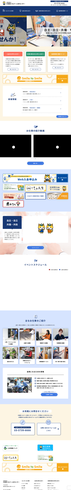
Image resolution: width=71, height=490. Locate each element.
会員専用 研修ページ (63, 9)
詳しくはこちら (13, 66)
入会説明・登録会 (49, 388)
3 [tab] (35, 150)
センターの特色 (26, 466)
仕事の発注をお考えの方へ (45, 9)
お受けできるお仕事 (52, 470)
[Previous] (2, 27)
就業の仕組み (37, 470)
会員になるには (38, 466)
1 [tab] (32, 150)
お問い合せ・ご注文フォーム (53, 473)
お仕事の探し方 (38, 468)
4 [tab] (37, 150)
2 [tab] (33, 150)
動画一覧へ (35, 155)
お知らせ (22, 481)
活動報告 (37, 475)
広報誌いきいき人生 (28, 481)
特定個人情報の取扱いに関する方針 (47, 481)
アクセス (25, 473)
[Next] (69, 27)
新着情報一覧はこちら (61, 108)
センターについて (35, 240)
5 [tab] (38, 150)
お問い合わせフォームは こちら (48, 423)
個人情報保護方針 (37, 481)
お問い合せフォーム (39, 477)
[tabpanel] (35, 137)
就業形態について (51, 466)
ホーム (19, 481)
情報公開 (25, 470)
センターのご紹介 (10, 9)
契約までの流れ (51, 468)
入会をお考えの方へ (26, 9)
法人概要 (25, 468)
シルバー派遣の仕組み (39, 473)
